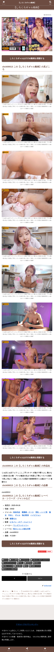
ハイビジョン (35, 515)
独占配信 (25, 515)
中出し (10, 515)
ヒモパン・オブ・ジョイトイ (21, 522)
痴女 (26, 566)
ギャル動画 (14, 560)
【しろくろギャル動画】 (27, 3)
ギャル (17, 515)
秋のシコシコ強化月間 (21, 529)
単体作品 (16, 512)
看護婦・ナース (28, 512)
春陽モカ (13, 519)
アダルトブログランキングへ (27, 624)
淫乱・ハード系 (41, 512)
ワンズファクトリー (21, 525)
